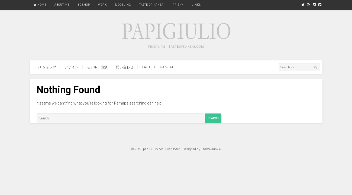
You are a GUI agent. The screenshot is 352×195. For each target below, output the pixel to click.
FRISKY (178, 4)
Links (196, 4)
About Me (61, 4)
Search (213, 118)
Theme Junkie (211, 149)
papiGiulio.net (153, 149)
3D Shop (83, 4)
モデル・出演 (97, 67)
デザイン (71, 67)
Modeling (123, 4)
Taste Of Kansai (151, 4)
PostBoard (172, 149)
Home (40, 4)
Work (102, 4)
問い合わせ (125, 67)
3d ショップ (46, 67)
